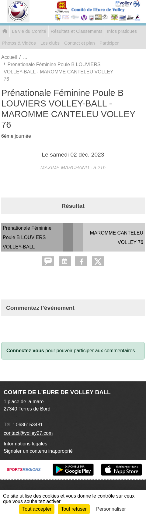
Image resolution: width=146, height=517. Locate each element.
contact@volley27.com (28, 433)
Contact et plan (79, 43)
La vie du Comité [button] (29, 31)
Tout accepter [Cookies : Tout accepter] (36, 509)
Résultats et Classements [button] (77, 31)
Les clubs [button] (50, 43)
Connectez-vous (25, 350)
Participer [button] (109, 43)
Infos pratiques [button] (122, 31)
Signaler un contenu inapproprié (38, 451)
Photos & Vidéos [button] (19, 43)
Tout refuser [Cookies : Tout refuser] (73, 509)
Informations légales (25, 443)
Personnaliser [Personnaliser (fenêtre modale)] (111, 509)
